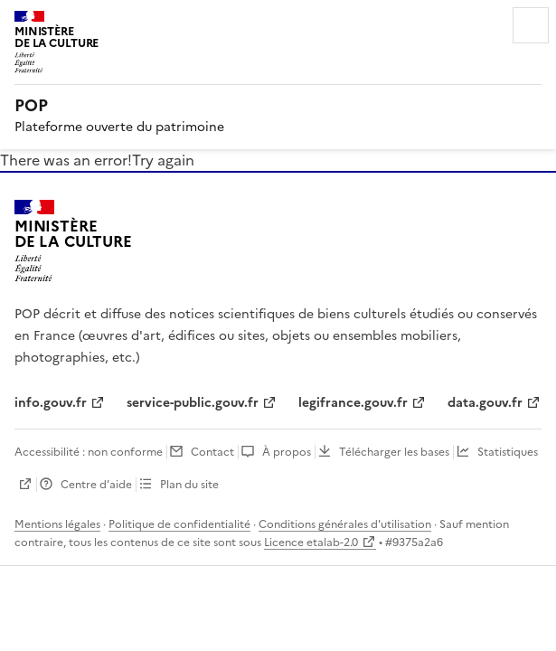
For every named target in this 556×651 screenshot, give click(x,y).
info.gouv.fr (50, 402)
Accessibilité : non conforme (88, 452)
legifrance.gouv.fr (353, 402)
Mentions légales (57, 524)
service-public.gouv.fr (193, 402)
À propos (286, 452)
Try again (163, 160)
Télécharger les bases (394, 452)
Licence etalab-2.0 (311, 542)
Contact (212, 452)
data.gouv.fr (485, 402)
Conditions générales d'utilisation (345, 524)
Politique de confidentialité (179, 524)
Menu (531, 25)
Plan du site (189, 484)
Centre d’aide (96, 484)
